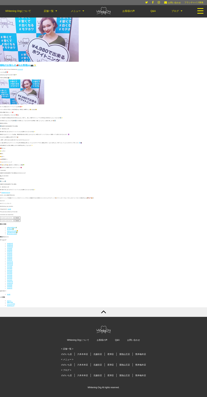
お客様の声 (102, 340)
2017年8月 (9, 268)
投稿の (10, 302)
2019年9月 (9, 248)
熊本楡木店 (140, 354)
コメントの (11, 303)
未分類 (9, 209)
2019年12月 (10, 243)
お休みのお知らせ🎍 (12, 227)
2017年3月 (9, 276)
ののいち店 (66, 354)
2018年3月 (9, 256)
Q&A (117, 340)
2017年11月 (10, 263)
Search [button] (17, 217)
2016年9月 (9, 284)
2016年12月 (10, 281)
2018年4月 (9, 254)
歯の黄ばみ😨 (10, 228)
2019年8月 (9, 250)
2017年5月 (9, 273)
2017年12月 (10, 261)
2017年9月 (9, 266)
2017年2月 (9, 278)
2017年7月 (9, 270)
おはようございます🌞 (12, 230)
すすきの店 (20, 69)
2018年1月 (9, 259)
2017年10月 (10, 264)
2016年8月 (9, 286)
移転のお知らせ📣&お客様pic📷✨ (18, 65)
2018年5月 (9, 253)
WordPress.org (11, 305)
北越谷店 (97, 354)
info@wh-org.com (5, 192)
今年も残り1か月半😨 (12, 232)
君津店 (110, 354)
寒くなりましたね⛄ (12, 233)
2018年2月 (9, 258)
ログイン (9, 300)
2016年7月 (9, 288)
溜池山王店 (124, 354)
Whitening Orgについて (78, 340)
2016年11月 (10, 283)
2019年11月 (10, 245)
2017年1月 (9, 279)
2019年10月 (10, 246)
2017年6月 (9, 271)
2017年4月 (9, 274)
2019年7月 (9, 251)
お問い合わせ (133, 340)
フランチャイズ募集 (193, 2)
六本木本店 (82, 354)
